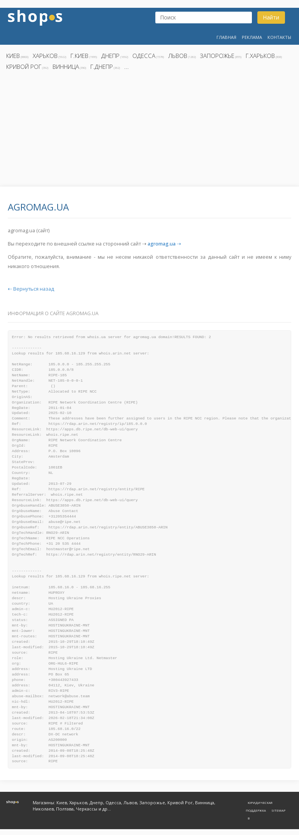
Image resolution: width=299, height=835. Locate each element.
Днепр (110, 56)
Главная (226, 37)
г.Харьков (260, 56)
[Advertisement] (149, 130)
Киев (13, 56)
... (126, 66)
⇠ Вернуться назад (31, 289)
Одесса (143, 56)
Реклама (252, 37)
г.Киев (79, 56)
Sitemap (278, 810)
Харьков (45, 56)
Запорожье (217, 56)
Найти (271, 17)
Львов (177, 56)
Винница (66, 66)
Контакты (279, 37)
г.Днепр (101, 66)
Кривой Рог (23, 66)
